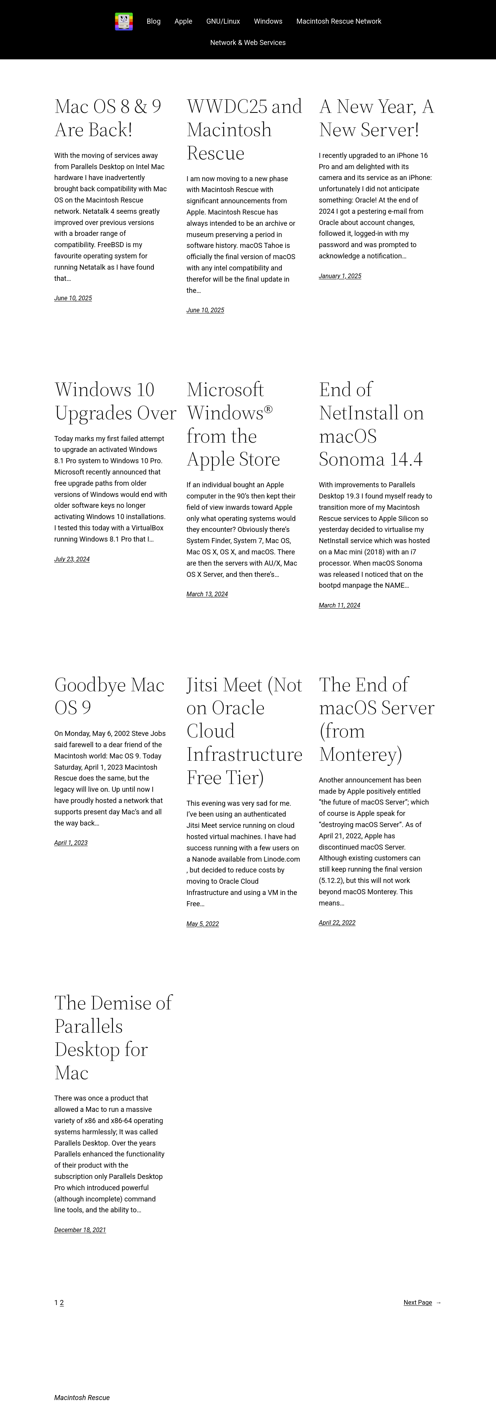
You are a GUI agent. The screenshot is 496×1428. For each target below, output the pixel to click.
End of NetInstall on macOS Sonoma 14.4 (371, 423)
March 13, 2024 (207, 594)
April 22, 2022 (337, 922)
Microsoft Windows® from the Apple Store (233, 423)
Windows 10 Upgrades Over (115, 400)
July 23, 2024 (72, 559)
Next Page (423, 1303)
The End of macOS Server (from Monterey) (377, 719)
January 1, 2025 (340, 276)
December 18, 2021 (80, 1230)
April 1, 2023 (71, 842)
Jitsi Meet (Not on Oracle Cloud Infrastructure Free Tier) (244, 731)
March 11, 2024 (339, 605)
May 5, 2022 (202, 924)
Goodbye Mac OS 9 (109, 696)
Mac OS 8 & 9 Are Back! (107, 117)
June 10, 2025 (73, 298)
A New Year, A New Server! (377, 117)
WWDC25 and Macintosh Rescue (244, 129)
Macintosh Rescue (82, 1397)
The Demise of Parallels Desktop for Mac (113, 1037)
